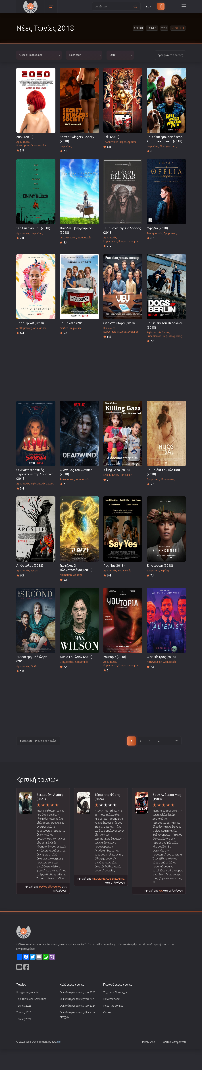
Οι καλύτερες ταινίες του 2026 (77, 992)
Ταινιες (152, 28)
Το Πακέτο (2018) (73, 323)
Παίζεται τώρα (111, 999)
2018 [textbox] (113, 54)
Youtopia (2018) (114, 657)
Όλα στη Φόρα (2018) (119, 323)
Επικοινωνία (148, 1042)
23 (176, 741)
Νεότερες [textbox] (75, 54)
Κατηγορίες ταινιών (27, 992)
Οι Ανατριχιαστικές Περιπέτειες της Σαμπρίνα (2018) (35, 474)
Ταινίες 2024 (23, 1019)
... (167, 741)
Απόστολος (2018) (29, 565)
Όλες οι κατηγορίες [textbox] (31, 54)
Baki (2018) (111, 137)
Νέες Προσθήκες (113, 1005)
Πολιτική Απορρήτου (173, 1042)
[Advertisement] (101, 370)
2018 (164, 28)
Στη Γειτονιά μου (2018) (33, 228)
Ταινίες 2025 (23, 1012)
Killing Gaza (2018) (116, 470)
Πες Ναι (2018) (114, 565)
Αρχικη (138, 28)
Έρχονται (115, 992)
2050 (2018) (25, 137)
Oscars (107, 1012)
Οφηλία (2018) (157, 228)
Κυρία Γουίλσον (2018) (76, 657)
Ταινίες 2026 (23, 1005)
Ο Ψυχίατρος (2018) (161, 657)
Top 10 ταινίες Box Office (31, 999)
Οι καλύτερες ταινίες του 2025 (77, 999)
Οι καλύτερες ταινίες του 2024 (77, 1005)
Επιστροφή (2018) (160, 565)
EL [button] (149, 6)
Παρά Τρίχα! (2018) (30, 323)
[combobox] (39, 55)
